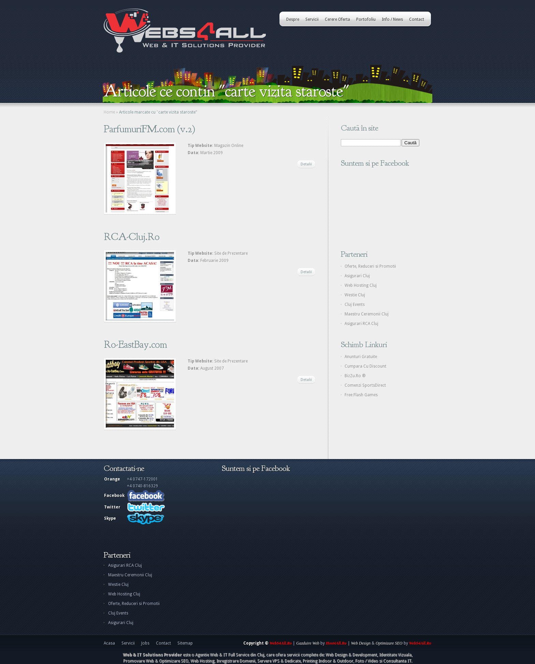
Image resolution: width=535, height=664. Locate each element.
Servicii (312, 19)
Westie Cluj (355, 295)
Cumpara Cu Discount (365, 366)
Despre (292, 19)
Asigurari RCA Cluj (361, 323)
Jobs (145, 643)
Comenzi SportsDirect (365, 385)
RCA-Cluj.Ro (131, 236)
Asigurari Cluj (357, 276)
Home (109, 112)
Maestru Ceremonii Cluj (367, 314)
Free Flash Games (361, 395)
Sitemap (185, 643)
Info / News (392, 19)
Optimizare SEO (389, 643)
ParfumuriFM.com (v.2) (149, 128)
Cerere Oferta (337, 19)
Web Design (361, 643)
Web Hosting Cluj (361, 285)
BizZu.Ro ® (355, 375)
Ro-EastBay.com (135, 344)
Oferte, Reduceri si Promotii (370, 266)
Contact (416, 19)
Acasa (109, 643)
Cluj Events (355, 304)
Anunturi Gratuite (361, 356)
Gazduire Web (307, 643)
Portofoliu (366, 19)
